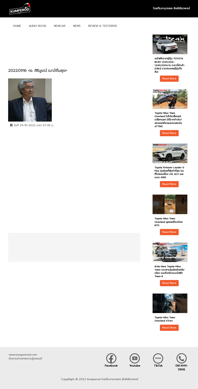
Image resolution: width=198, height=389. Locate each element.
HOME (17, 26)
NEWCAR (59, 26)
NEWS (76, 26)
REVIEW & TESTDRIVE (102, 26)
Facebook (111, 366)
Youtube (134, 366)
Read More (169, 79)
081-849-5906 (181, 368)
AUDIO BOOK (37, 26)
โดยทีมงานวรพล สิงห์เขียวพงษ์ (171, 8)
